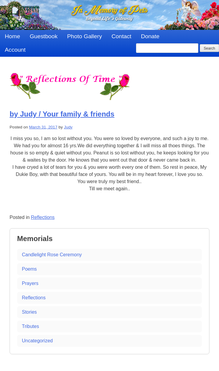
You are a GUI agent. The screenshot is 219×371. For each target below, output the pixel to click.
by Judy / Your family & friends (62, 114)
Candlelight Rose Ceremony (52, 254)
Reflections (43, 217)
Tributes (30, 326)
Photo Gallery (84, 36)
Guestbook (44, 36)
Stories (29, 312)
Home (12, 36)
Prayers (30, 283)
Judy (68, 127)
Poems (29, 269)
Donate (150, 36)
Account (15, 50)
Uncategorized (37, 340)
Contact (121, 36)
